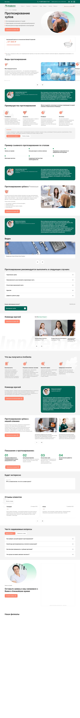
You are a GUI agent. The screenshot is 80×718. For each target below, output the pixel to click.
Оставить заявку (11, 596)
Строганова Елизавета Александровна (72, 339)
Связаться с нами (21, 533)
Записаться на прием (69, 6)
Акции (41, 6)
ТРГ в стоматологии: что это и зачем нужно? (18, 482)
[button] (37, 443)
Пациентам (35, 6)
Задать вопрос (10, 533)
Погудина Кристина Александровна (59, 338)
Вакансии (55, 6)
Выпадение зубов (11, 308)
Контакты (50, 6)
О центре (28, 6)
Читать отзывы (25, 136)
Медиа (45, 6)
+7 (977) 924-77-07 (44, 1)
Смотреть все (72, 304)
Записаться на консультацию (13, 44)
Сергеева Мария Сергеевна (41, 338)
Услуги (23, 6)
